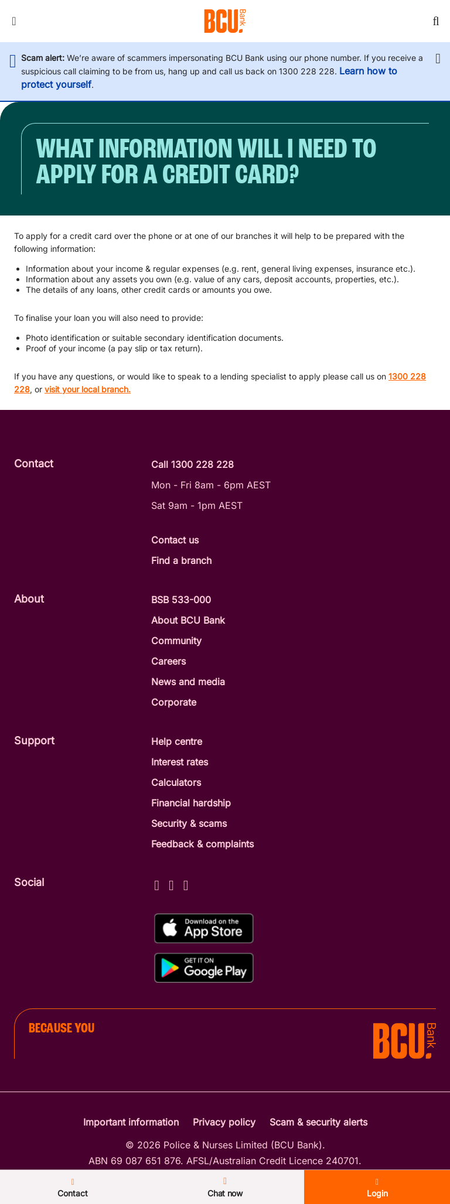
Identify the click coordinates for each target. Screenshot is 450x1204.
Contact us (175, 540)
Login (377, 1188)
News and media (188, 681)
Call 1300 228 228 (192, 464)
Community (176, 641)
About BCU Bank (188, 620)
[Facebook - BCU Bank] (156, 883)
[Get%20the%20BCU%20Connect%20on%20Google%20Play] (204, 968)
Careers (168, 661)
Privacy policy (224, 1122)
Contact (72, 1188)
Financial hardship (191, 803)
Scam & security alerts (318, 1122)
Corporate (173, 702)
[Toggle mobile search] (436, 21)
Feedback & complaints (202, 844)
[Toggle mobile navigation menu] (14, 21)
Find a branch (181, 560)
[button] (438, 59)
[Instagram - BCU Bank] (171, 883)
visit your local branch (86, 389)
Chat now (225, 1187)
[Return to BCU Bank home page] (225, 21)
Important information (131, 1122)
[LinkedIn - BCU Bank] (186, 883)
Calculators (176, 782)
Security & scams (189, 823)
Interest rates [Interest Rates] (179, 762)
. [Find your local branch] (129, 389)
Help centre (176, 741)
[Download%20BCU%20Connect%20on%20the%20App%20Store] (204, 928)
